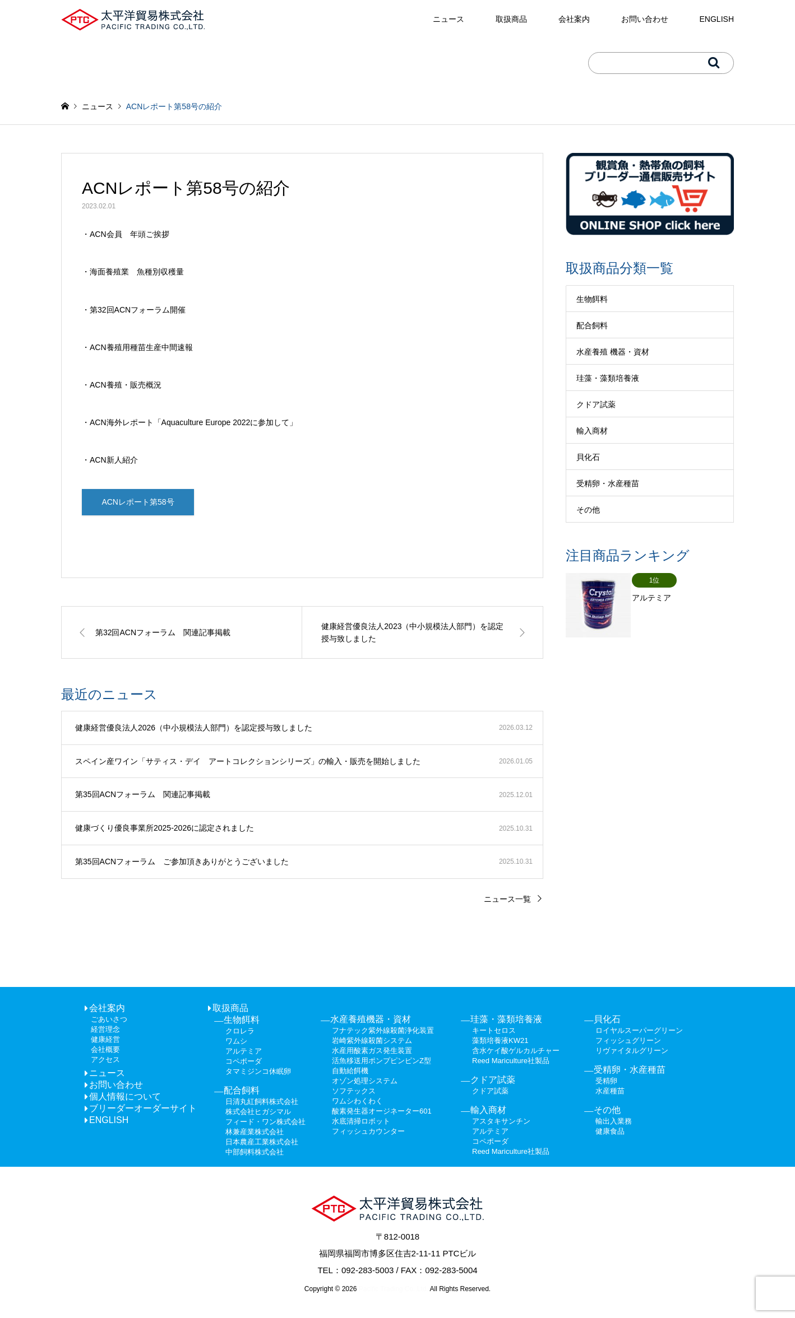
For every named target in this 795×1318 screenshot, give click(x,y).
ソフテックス (354, 1091)
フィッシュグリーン (628, 1041)
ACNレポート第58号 (137, 502)
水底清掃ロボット (361, 1121)
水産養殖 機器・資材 (612, 351)
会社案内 (574, 19)
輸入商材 (592, 430)
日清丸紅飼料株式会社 (261, 1102)
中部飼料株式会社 (254, 1152)
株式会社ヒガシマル (258, 1112)
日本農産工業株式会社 (261, 1142)
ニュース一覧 (507, 899)
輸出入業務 (613, 1121)
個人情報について (125, 1097)
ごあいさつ (109, 1020)
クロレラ (240, 1031)
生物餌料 (592, 299)
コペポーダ (243, 1062)
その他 (588, 509)
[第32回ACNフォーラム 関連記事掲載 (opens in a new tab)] (181, 633)
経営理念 (105, 1030)
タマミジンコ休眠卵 (258, 1072)
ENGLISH (717, 19)
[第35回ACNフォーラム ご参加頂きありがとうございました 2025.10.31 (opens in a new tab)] (302, 862)
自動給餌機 (350, 1071)
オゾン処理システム (365, 1081)
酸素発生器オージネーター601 (382, 1111)
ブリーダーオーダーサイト (143, 1109)
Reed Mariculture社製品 (510, 1061)
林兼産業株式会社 (254, 1132)
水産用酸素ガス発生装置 (372, 1051)
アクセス (105, 1060)
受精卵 (606, 1081)
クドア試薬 (596, 404)
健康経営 (105, 1040)
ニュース (448, 19)
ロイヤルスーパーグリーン (639, 1031)
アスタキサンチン (501, 1121)
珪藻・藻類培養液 (607, 378)
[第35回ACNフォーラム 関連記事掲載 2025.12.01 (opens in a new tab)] (302, 795)
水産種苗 (610, 1091)
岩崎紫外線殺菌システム (372, 1041)
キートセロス (494, 1031)
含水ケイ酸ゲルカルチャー (516, 1051)
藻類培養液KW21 (500, 1041)
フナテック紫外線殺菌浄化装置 (383, 1031)
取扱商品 (511, 19)
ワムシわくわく (357, 1101)
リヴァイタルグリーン (631, 1051)
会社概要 (105, 1050)
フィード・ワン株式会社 (265, 1122)
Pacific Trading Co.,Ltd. (392, 1290)
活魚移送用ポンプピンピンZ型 (381, 1061)
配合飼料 (592, 325)
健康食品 (610, 1132)
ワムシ (236, 1041)
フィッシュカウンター (368, 1132)
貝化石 (588, 457)
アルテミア (243, 1051)
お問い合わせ (644, 19)
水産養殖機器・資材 (370, 1019)
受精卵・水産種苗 (607, 483)
